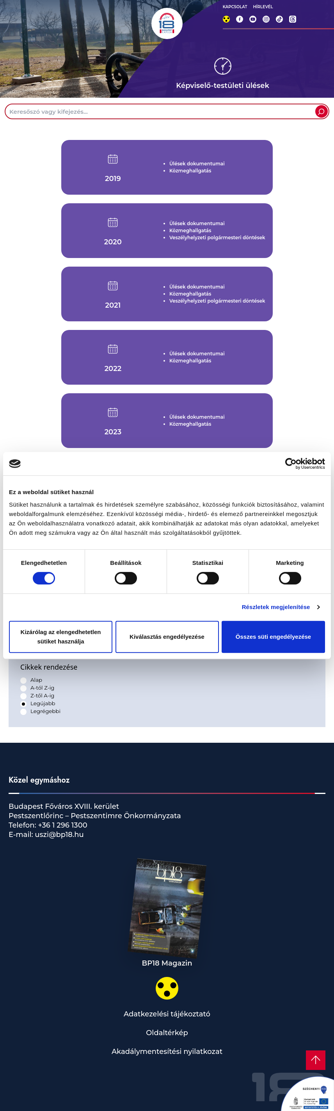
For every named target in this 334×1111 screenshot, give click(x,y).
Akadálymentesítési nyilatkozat (167, 1051)
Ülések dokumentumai (197, 164)
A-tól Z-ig (42, 688)
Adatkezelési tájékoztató (167, 1014)
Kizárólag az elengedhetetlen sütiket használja (61, 637)
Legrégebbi (45, 711)
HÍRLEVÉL (263, 6)
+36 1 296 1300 (61, 825)
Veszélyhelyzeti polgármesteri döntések (217, 237)
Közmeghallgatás (190, 171)
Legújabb (42, 703)
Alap (36, 680)
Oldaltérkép (167, 1033)
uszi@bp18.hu (58, 834)
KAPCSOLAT (235, 6)
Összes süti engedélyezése (273, 636)
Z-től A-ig (42, 695)
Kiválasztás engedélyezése (167, 636)
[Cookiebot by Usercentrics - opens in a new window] (291, 463)
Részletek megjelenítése (276, 607)
